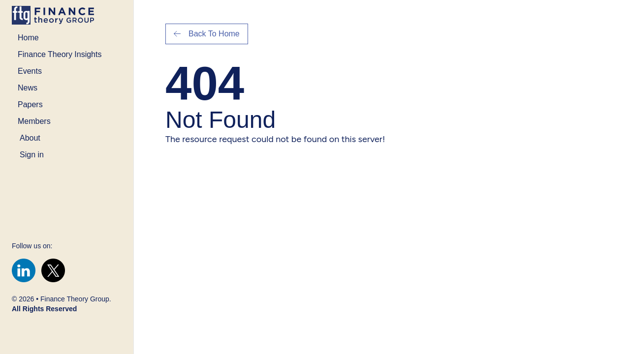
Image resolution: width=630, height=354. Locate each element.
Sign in (32, 154)
